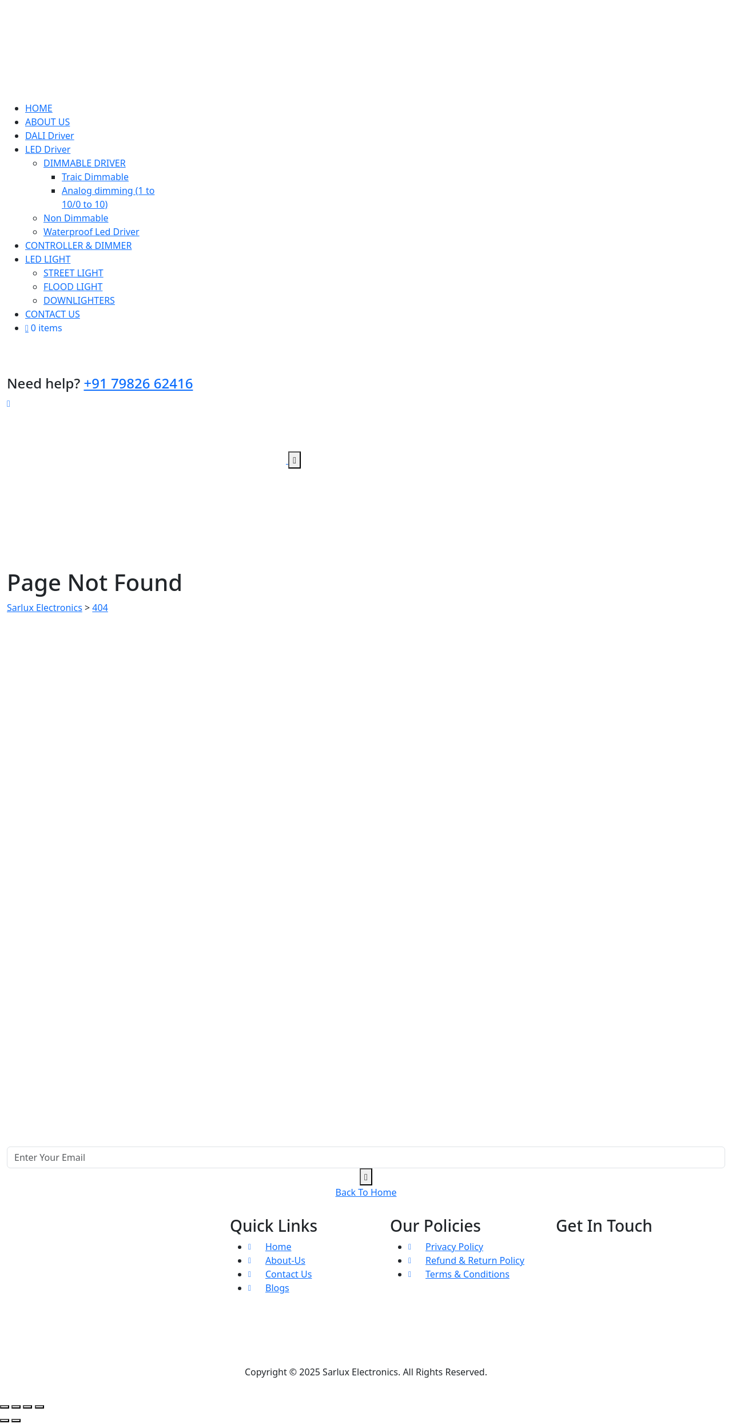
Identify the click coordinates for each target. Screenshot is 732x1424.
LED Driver (47, 149)
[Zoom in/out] (4, 1407)
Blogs (277, 1288)
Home (278, 1246)
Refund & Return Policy (474, 1260)
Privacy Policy (454, 1246)
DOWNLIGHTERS (79, 300)
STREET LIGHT (73, 273)
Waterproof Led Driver (91, 231)
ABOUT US (47, 122)
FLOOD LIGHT (72, 286)
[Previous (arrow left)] (4, 1420)
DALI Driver (49, 135)
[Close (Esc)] (39, 1407)
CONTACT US (52, 314)
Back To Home (366, 1192)
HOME (39, 108)
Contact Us (288, 1274)
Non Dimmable (76, 218)
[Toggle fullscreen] (16, 1407)
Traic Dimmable (95, 176)
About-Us (285, 1260)
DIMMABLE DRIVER (84, 163)
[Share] (27, 1407)
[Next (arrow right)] (16, 1420)
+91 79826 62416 (138, 383)
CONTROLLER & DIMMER (78, 245)
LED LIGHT (47, 259)
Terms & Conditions (467, 1274)
